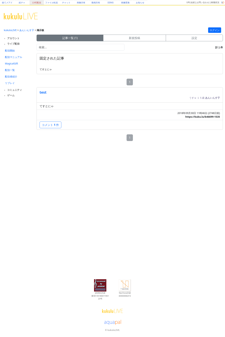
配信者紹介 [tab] (11, 76)
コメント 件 (50, 125)
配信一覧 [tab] (10, 70)
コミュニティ (14, 89)
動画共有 (96, 2)
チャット (66, 2)
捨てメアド (7, 2)
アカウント (13, 38)
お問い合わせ (203, 2)
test (43, 92)
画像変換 (125, 2)
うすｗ (193, 97)
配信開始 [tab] (10, 50)
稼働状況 (215, 2)
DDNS (111, 2)
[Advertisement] (18, 156)
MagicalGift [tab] (11, 63)
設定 (194, 38)
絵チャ (22, 2)
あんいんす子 (26, 30)
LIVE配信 (36, 2)
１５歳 (201, 97)
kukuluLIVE (10, 30)
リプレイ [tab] (10, 83)
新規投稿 (134, 38)
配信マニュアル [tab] (13, 57)
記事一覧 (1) (70, 38)
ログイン (215, 30)
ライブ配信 (13, 43)
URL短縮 (190, 2)
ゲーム (11, 95)
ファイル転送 (51, 2)
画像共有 (81, 2)
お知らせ (140, 2)
